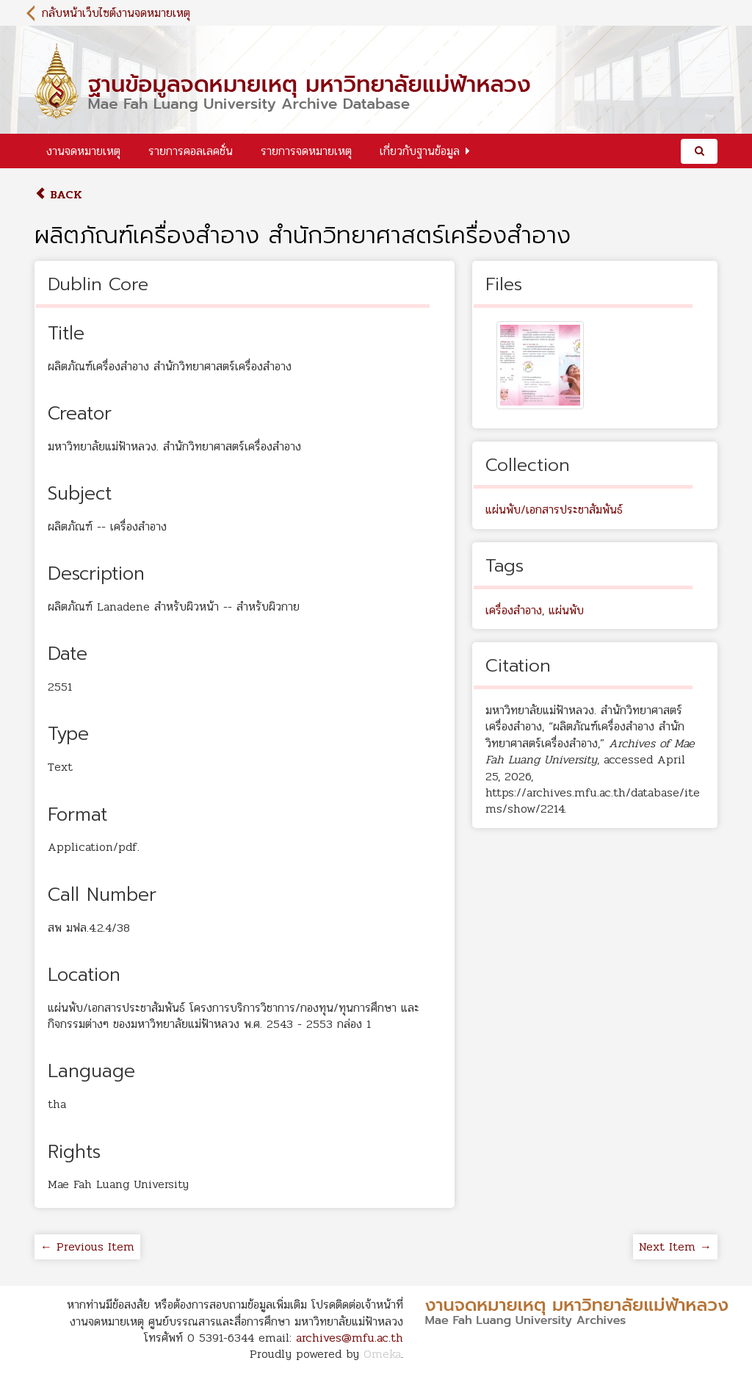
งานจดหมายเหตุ (83, 151)
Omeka (382, 1354)
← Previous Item (87, 1246)
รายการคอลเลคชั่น (190, 151)
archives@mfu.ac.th (349, 1337)
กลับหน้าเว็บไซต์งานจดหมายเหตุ (116, 13)
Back (58, 194)
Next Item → (675, 1246)
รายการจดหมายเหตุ (306, 151)
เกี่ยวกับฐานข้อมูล (420, 151)
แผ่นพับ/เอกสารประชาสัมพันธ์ (554, 509)
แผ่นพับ (566, 610)
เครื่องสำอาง (513, 610)
